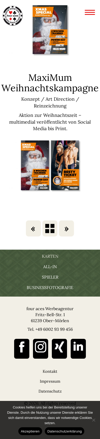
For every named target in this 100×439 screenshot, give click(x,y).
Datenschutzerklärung (64, 431)
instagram (40, 349)
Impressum (50, 381)
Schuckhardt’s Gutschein (34, 228)
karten (50, 228)
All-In (50, 266)
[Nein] (93, 420)
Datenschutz (50, 391)
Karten (50, 256)
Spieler (50, 277)
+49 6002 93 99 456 (54, 329)
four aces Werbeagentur (12, 15)
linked (78, 349)
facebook (21, 349)
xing (59, 349)
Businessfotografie (50, 287)
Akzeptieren (30, 431)
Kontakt (50, 371)
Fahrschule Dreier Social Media (66, 228)
